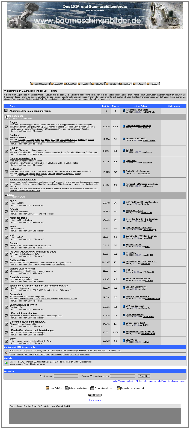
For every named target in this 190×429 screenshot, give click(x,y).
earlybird (20, 354)
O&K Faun (52, 163)
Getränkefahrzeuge (135, 314)
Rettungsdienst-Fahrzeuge (138, 278)
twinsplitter (44, 265)
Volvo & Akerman (81, 127)
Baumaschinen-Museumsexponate (25, 190)
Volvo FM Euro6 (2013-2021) (139, 227)
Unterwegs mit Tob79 (135, 323)
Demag (39, 127)
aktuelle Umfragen (148, 381)
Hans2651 (147, 163)
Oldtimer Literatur (53, 188)
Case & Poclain (23, 129)
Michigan (55, 139)
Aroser (35, 214)
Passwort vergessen (99, 376)
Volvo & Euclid (40, 163)
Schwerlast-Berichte (49, 299)
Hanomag (82, 139)
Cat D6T (129, 150)
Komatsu (53, 127)
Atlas (33, 129)
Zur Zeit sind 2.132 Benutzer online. (20, 347)
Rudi (147, 246)
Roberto (149, 186)
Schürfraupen (91, 152)
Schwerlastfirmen (26, 299)
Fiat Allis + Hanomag (76, 152)
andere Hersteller (52, 152)
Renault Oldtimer (134, 244)
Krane (37, 299)
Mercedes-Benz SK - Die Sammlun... (142, 219)
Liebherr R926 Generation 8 (138, 125)
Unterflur (145, 204)
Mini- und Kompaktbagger (69, 129)
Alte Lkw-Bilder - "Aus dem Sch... (141, 261)
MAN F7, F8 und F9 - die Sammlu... (142, 202)
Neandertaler (49, 290)
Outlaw (36, 265)
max (48, 354)
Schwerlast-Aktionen (68, 299)
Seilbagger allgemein (65, 173)
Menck (32, 173)
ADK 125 (149, 255)
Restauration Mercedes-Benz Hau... (142, 184)
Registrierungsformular (63, 97)
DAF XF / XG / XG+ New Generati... (142, 236)
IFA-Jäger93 (148, 272)
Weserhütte (23, 173)
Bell (67, 163)
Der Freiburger (149, 229)
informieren (104, 97)
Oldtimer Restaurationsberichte (32, 188)
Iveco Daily (131, 253)
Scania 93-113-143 (134, 210)
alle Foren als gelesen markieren (172, 381)
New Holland (26, 142)
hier (98, 99)
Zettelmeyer (15, 142)
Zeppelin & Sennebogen (47, 129)
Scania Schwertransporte (137, 296)
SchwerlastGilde (152, 298)
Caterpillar (30, 127)
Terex (43, 142)
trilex (143, 289)
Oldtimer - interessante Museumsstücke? (80, 188)
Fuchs (44, 173)
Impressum (95, 400)
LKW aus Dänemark (135, 306)
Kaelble (36, 142)
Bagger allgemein (65, 127)
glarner (148, 152)
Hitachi (91, 139)
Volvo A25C (131, 161)
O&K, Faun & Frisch (68, 139)
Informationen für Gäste (137, 110)
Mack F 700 (146, 212)
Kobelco (85, 129)
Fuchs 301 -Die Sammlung (138, 171)
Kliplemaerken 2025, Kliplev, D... (140, 331)
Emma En (145, 128)
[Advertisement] (95, 55)
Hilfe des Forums (82, 95)
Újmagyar (41, 364)
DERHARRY (148, 316)
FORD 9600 (38, 290)
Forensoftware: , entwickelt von (40, 406)
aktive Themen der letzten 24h (126, 381)
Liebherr (22, 127)
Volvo (47, 139)
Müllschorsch (149, 140)
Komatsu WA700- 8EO (136, 138)
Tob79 (146, 325)
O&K (46, 127)
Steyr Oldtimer (132, 340)
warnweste (85, 354)
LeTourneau (69, 142)
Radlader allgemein (54, 142)
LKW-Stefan (150, 112)
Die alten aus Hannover (136, 287)
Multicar (129, 270)
